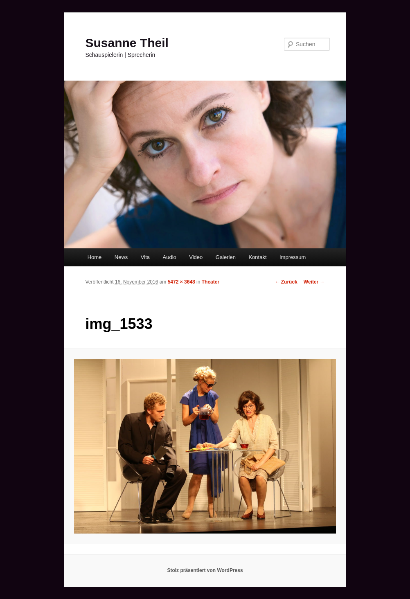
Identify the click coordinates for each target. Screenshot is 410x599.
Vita (145, 257)
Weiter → (314, 282)
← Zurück (286, 282)
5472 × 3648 (181, 282)
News (121, 257)
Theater (210, 282)
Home (95, 257)
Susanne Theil (126, 43)
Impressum (292, 257)
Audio (169, 257)
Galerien (226, 257)
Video (196, 257)
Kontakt (257, 257)
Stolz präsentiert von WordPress (205, 570)
